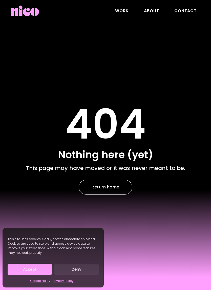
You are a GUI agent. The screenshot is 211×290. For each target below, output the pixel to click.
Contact (185, 11)
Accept (30, 269)
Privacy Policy (63, 281)
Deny (76, 269)
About (151, 11)
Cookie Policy (40, 281)
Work (122, 11)
